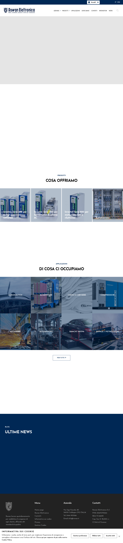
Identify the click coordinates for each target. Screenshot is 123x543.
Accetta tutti (110, 536)
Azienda (56, 10)
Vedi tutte (61, 358)
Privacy (37, 522)
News (110, 10)
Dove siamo (85, 10)
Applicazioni (75, 10)
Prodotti (65, 10)
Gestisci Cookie (40, 525)
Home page (39, 510)
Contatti (94, 10)
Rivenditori (103, 10)
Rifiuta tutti (96, 536)
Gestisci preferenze (80, 536)
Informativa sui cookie (43, 519)
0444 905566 (71, 515)
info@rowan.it (73, 518)
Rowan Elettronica (42, 513)
